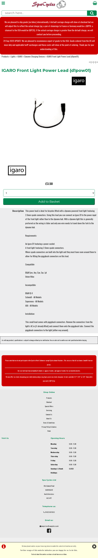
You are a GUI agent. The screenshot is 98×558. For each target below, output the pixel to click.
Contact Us (49, 414)
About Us (49, 418)
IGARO (20, 56)
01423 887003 (50, 512)
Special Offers (49, 406)
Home (49, 431)
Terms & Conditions (49, 422)
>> (97, 62)
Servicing (49, 410)
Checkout (49, 402)
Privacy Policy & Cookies (49, 427)
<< (89, 62)
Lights (13, 56)
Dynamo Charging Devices (34, 56)
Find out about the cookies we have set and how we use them (48, 554)
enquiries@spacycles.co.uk (50, 526)
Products (5, 56)
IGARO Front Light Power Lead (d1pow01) (63, 56)
